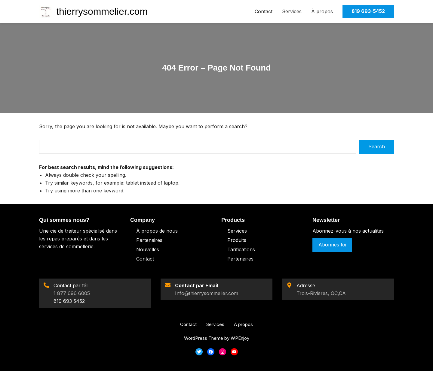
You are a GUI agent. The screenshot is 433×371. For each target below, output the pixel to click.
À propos (322, 11)
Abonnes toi (332, 245)
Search (376, 146)
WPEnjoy (240, 338)
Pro (231, 240)
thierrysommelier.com (102, 11)
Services (292, 11)
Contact (263, 11)
